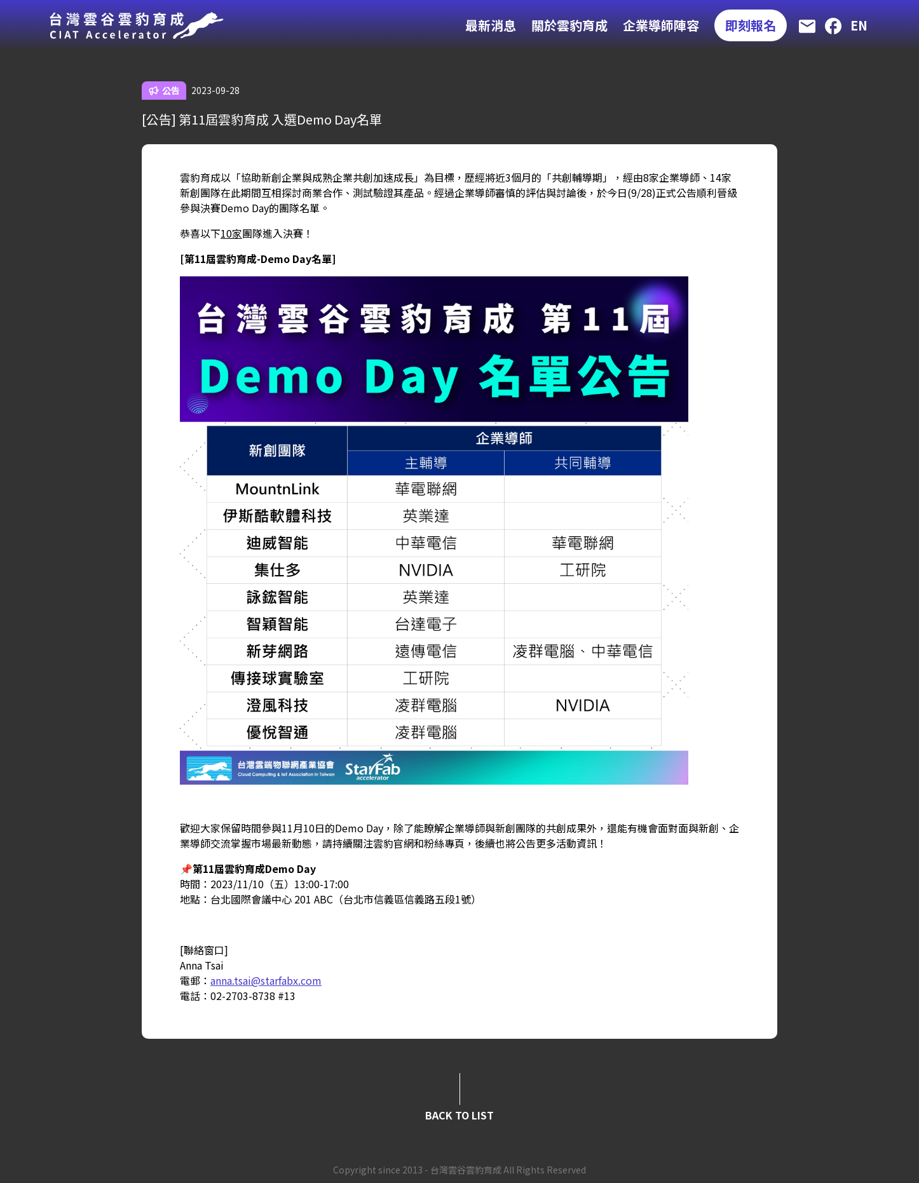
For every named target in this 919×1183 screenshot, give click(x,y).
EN (859, 25)
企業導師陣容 (661, 25)
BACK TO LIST (459, 1115)
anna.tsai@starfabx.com (266, 980)
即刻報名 (750, 25)
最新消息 (490, 25)
